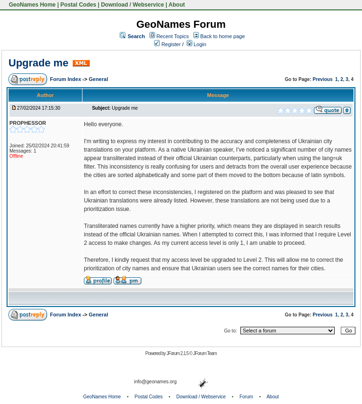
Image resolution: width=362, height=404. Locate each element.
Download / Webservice (132, 4)
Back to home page (222, 36)
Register (167, 44)
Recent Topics (172, 36)
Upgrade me (38, 63)
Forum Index (66, 79)
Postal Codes (78, 4)
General (98, 79)
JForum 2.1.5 (177, 353)
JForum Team (205, 353)
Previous (322, 79)
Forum (246, 396)
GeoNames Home (31, 4)
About (177, 4)
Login (196, 44)
